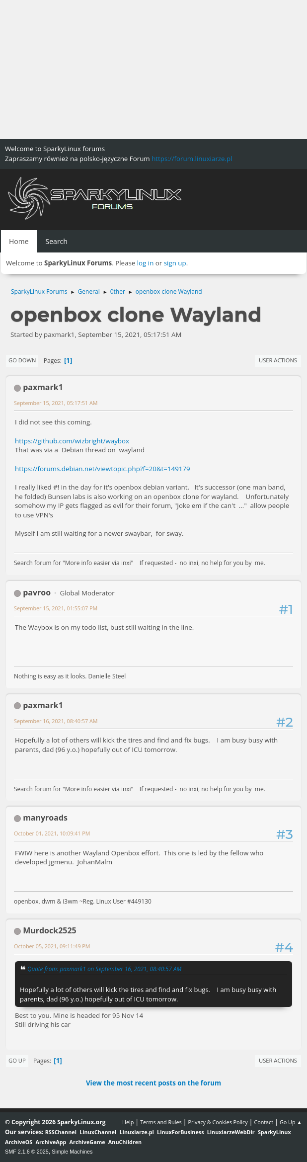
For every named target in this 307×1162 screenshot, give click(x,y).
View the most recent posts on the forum (153, 1083)
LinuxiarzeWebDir (231, 1132)
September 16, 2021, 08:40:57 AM (55, 721)
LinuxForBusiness (180, 1132)
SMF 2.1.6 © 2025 (27, 1152)
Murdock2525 (50, 930)
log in (145, 262)
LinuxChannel (97, 1132)
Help (128, 1122)
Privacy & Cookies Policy (217, 1122)
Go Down (22, 360)
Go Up (17, 1060)
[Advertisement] (153, 69)
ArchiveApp (51, 1142)
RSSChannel (61, 1132)
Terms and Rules (161, 1122)
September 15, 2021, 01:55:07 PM (55, 608)
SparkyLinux (274, 1132)
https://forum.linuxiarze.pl (192, 158)
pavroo (37, 592)
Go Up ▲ (291, 1122)
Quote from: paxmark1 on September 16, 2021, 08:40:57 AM (104, 969)
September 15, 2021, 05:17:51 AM (55, 403)
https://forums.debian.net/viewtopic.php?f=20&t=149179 (102, 468)
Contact (263, 1122)
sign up (175, 262)
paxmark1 (43, 387)
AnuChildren (125, 1142)
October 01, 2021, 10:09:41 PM (52, 833)
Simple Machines (72, 1152)
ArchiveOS (18, 1142)
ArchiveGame (87, 1142)
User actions (278, 360)
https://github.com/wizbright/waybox (72, 440)
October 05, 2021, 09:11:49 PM (52, 946)
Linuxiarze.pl (137, 1132)
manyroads (45, 817)
